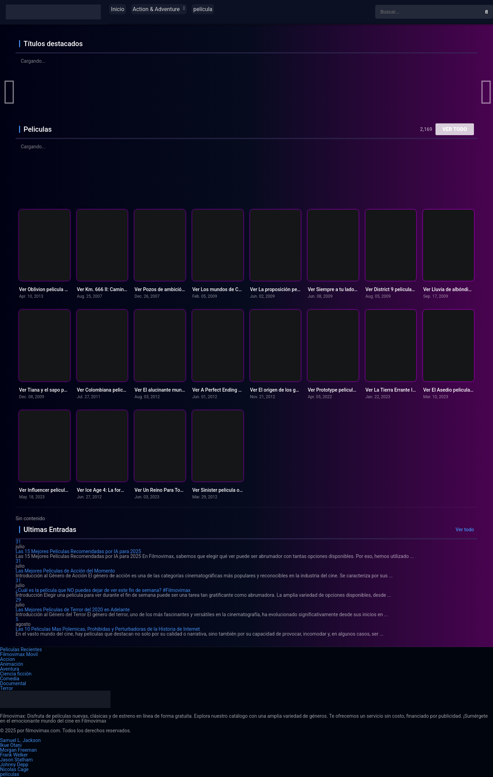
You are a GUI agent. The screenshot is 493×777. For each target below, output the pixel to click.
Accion (7, 659)
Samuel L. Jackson (20, 740)
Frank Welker (14, 755)
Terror (6, 688)
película (202, 9)
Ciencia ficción (16, 673)
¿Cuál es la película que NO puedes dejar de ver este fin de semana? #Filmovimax (103, 590)
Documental (13, 683)
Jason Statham (16, 759)
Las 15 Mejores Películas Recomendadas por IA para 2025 (78, 551)
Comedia (9, 678)
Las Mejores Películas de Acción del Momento (65, 571)
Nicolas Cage (14, 769)
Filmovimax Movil (19, 654)
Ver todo (454, 129)
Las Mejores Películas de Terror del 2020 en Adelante (73, 609)
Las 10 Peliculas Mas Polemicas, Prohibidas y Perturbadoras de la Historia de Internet (108, 629)
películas (9, 774)
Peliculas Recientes (21, 649)
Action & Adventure (156, 9)
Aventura (9, 669)
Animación (11, 664)
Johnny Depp (14, 764)
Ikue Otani (10, 745)
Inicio (117, 9)
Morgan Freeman (18, 750)
